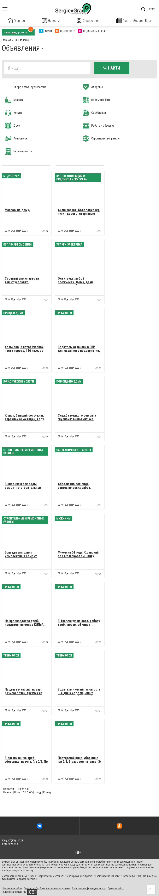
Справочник (88, 20)
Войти (152, 8)
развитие (21, 891)
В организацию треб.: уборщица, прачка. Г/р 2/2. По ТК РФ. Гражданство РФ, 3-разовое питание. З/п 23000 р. (26, 763)
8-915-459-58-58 (10, 843)
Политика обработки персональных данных (47, 888)
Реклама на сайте (12, 888)
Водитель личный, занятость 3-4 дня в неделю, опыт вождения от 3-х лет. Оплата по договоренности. (79, 694)
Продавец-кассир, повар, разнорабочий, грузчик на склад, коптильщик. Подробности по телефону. (25, 694)
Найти (111, 67)
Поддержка (8, 891)
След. (38, 791)
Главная (16, 20)
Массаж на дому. (17, 209)
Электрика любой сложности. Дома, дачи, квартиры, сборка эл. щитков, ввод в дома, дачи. (78, 283)
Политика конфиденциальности (89, 888)
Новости (51, 20)
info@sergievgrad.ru (12, 840)
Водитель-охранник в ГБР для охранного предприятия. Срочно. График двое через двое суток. (79, 352)
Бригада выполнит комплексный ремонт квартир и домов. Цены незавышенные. (22, 557)
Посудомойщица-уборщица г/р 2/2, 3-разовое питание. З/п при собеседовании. (79, 761)
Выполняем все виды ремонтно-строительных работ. (23, 487)
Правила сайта (116, 888)
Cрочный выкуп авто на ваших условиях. (22, 280)
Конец (47, 791)
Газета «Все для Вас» (134, 20)
